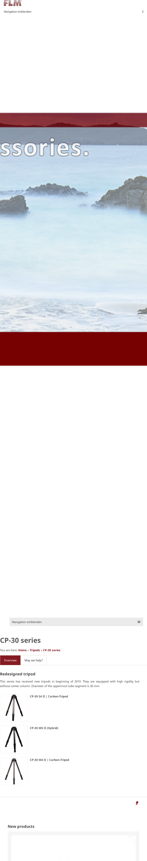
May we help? (33, 660)
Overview (10, 660)
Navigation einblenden (17, 11)
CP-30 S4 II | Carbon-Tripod (49, 696)
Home (22, 650)
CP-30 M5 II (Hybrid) (44, 728)
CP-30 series (51, 650)
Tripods (35, 650)
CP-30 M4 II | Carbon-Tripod (49, 760)
